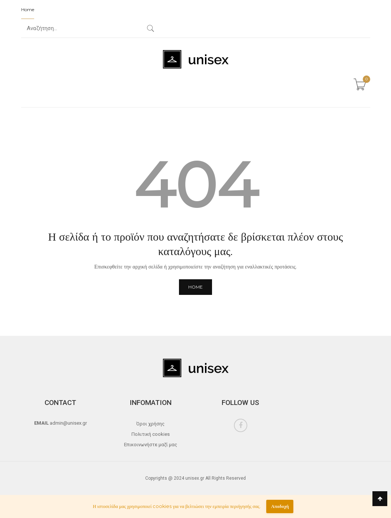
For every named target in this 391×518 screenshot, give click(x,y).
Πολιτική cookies (150, 434)
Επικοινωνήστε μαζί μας (150, 444)
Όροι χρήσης (150, 424)
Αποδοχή (280, 506)
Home (27, 9)
